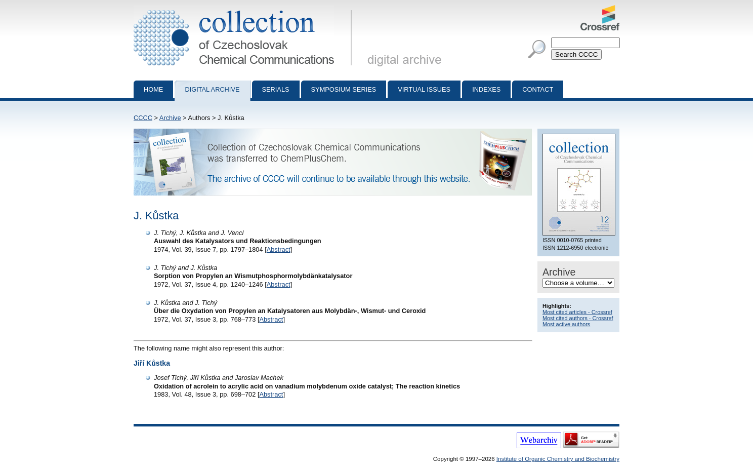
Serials (275, 89)
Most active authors (566, 324)
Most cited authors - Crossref (577, 318)
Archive (170, 118)
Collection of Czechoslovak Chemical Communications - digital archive (245, 9)
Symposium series (344, 89)
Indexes (486, 89)
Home (153, 89)
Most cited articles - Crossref (577, 312)
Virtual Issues (424, 89)
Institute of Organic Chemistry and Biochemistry (557, 459)
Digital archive (212, 89)
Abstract (278, 249)
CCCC (143, 118)
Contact (537, 89)
